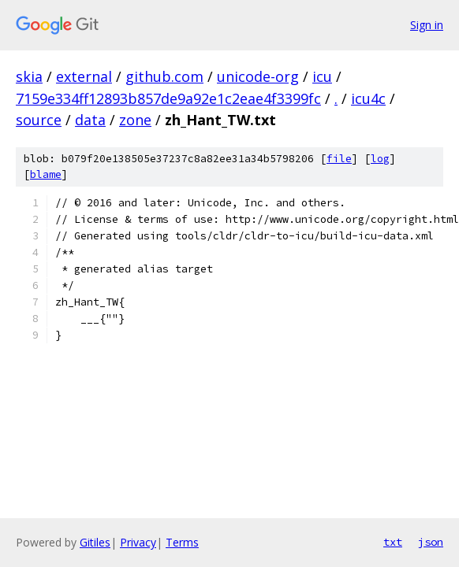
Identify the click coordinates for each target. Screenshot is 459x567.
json (430, 542)
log (380, 158)
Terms (182, 542)
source (39, 119)
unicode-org (258, 76)
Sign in (426, 24)
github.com (164, 76)
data (90, 119)
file (339, 158)
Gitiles (95, 542)
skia (29, 76)
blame (46, 174)
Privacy (138, 542)
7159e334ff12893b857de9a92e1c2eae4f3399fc (168, 98)
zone (135, 119)
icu (322, 76)
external (84, 76)
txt (392, 542)
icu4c (368, 98)
